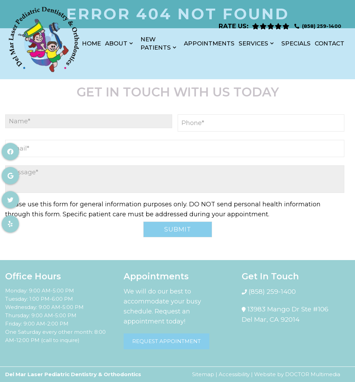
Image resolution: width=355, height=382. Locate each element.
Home (91, 40)
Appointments (209, 40)
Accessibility (234, 374)
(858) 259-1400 (321, 23)
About (116, 40)
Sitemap (203, 374)
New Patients (155, 40)
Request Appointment (166, 341)
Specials (296, 40)
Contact (329, 40)
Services (253, 40)
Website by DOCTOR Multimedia (297, 374)
